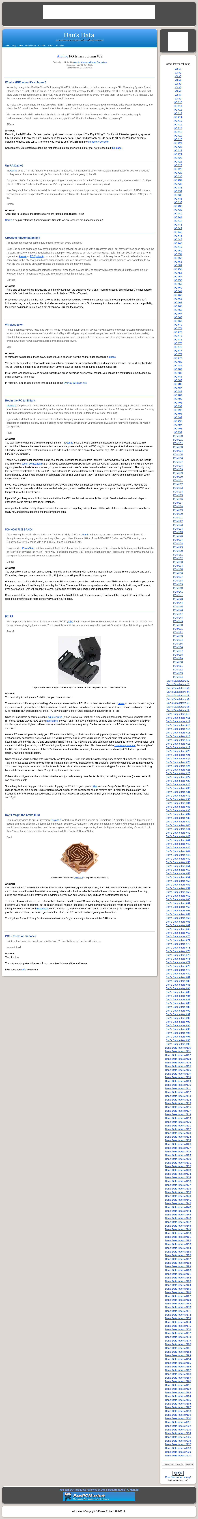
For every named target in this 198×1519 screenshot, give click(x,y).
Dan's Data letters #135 (178, 1177)
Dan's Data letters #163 (178, 1281)
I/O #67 (178, 313)
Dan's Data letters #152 (178, 1240)
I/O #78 (178, 354)
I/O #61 (178, 291)
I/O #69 (178, 321)
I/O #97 (178, 425)
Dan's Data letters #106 (178, 1070)
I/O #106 (178, 458)
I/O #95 (178, 417)
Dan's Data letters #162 (178, 1277)
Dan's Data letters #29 (178, 784)
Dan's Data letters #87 (178, 999)
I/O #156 (178, 647)
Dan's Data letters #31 (178, 792)
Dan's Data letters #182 (178, 1351)
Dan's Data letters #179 (178, 1340)
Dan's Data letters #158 (178, 1262)
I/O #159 (178, 658)
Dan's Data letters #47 (178, 851)
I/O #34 (178, 191)
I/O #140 (178, 588)
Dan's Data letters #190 (178, 1381)
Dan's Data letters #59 (178, 895)
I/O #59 (178, 284)
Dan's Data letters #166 (178, 1292)
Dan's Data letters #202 (178, 1426)
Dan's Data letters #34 (178, 803)
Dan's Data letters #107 (178, 1073)
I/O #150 (178, 625)
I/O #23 (178, 150)
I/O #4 (178, 80)
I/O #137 (178, 577)
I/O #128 (178, 543)
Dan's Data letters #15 (178, 732)
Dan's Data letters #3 (177, 688)
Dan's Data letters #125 (178, 1140)
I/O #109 (178, 469)
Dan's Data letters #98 (178, 1040)
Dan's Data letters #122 (178, 1129)
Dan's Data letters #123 (178, 1133)
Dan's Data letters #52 (178, 869)
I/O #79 (178, 358)
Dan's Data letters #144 (178, 1211)
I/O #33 (178, 187)
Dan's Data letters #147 (178, 1222)
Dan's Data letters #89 (178, 1007)
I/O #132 (178, 558)
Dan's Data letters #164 (178, 1285)
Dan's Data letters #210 (178, 1455)
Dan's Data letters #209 (178, 1452)
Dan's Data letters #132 (178, 1166)
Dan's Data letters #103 (178, 1059)
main (7, 45)
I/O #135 (178, 569)
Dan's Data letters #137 (178, 1185)
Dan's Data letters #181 (178, 1348)
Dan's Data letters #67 (178, 925)
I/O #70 (178, 324)
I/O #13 (178, 113)
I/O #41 (178, 217)
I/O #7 (178, 91)
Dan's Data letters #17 (178, 740)
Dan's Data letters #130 (178, 1159)
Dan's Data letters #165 (178, 1288)
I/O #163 (178, 673)
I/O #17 (178, 128)
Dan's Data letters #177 (178, 1333)
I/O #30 (178, 176)
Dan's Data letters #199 (178, 1414)
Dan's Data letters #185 (178, 1363)
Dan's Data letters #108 (178, 1077)
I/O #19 (178, 135)
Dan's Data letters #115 (178, 1103)
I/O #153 (178, 636)
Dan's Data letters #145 (178, 1214)
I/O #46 (178, 236)
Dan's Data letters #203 (178, 1429)
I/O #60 (178, 287)
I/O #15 (178, 121)
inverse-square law (124, 745)
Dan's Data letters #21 (178, 755)
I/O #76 (178, 347)
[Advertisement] (99, 12)
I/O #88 (178, 391)
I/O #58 (178, 280)
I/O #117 (178, 502)
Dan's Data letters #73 (178, 947)
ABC (70, 621)
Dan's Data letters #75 (178, 955)
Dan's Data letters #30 (178, 788)
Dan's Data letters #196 (178, 1403)
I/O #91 (178, 402)
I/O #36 (178, 198)
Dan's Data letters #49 (178, 858)
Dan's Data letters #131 (178, 1162)
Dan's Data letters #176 (178, 1329)
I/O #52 (178, 258)
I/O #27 (178, 165)
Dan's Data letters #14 (178, 729)
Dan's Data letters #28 (178, 781)
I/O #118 (178, 506)
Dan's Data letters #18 (178, 743)
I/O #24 (178, 154)
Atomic (62, 56)
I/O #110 (178, 476)
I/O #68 (178, 317)
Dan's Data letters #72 (178, 944)
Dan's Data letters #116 (178, 1107)
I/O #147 (178, 614)
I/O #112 (178, 484)
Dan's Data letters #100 (178, 1047)
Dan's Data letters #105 (178, 1066)
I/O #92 (178, 406)
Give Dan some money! (178, 1477)
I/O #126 (178, 536)
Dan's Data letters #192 (178, 1389)
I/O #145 (178, 606)
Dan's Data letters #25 (178, 769)
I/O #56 (178, 273)
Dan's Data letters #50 (178, 862)
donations (60, 45)
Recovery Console (98, 141)
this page (117, 148)
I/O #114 (178, 491)
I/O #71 (178, 328)
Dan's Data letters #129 (178, 1155)
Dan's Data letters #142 (178, 1203)
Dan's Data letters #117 (178, 1110)
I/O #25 (178, 158)
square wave (55, 717)
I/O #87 (178, 388)
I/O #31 (178, 180)
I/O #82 (178, 369)
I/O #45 (178, 232)
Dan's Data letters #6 (177, 699)
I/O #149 (178, 621)
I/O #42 (178, 221)
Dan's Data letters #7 (177, 703)
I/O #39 (178, 210)
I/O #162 (178, 669)
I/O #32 (178, 184)
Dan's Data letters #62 (178, 907)
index (20, 45)
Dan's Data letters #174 (178, 1322)
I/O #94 (178, 413)
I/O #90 (178, 399)
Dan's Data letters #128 (178, 1151)
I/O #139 (178, 584)
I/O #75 (178, 343)
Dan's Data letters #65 (178, 918)
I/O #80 (178, 362)
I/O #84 (178, 376)
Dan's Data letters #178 (178, 1337)
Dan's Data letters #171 (178, 1311)
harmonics (52, 720)
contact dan (30, 45)
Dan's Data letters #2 (177, 684)
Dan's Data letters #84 (178, 988)
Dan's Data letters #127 (178, 1148)
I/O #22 (178, 147)
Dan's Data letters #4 (177, 692)
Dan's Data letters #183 (178, 1355)
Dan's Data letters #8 (177, 706)
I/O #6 (178, 87)
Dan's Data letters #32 (178, 795)
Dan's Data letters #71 (178, 940)
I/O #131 (178, 554)
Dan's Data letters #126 (178, 1144)
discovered (42, 908)
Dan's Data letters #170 (178, 1307)
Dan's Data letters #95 (178, 1029)
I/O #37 (178, 202)
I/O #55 (178, 269)
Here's (8, 220)
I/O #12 (178, 109)
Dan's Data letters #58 (178, 892)
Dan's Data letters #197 (178, 1407)
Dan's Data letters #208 (178, 1448)
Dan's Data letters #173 (178, 1318)
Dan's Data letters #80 (178, 973)
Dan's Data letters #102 (178, 1055)
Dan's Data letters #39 (178, 821)
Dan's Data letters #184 (178, 1359)
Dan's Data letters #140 (178, 1196)
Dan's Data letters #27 (178, 777)
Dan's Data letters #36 (178, 810)
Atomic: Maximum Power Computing (90, 62)
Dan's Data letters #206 (178, 1440)
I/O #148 (178, 617)
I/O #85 (178, 380)
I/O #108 (178, 465)
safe (23, 969)
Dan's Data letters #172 (178, 1314)
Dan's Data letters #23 (178, 762)
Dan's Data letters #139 (178, 1192)
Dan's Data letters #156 (178, 1255)
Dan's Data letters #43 (178, 836)
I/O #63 (178, 299)
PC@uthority (37, 256)
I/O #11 (178, 106)
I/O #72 (178, 332)
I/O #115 (178, 495)
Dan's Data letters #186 (178, 1366)
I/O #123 (178, 525)
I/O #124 (178, 528)
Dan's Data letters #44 (178, 840)
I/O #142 (178, 595)
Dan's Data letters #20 (178, 751)
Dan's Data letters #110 (178, 1085)
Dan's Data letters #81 (178, 977)
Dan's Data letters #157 (178, 1259)
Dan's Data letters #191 (178, 1385)
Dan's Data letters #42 (178, 832)
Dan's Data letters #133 (178, 1170)
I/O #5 (178, 83)
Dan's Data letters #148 (178, 1225)
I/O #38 (178, 206)
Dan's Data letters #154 (178, 1248)
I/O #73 (178, 336)
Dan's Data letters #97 (178, 1036)
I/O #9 (178, 98)
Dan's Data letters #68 (178, 929)
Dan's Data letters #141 (178, 1199)
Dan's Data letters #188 (178, 1374)
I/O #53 (178, 261)
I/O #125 (178, 532)
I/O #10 (178, 102)
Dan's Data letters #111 (178, 1088)
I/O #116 (178, 499)
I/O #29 (178, 172)
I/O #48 (178, 243)
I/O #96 (178, 421)
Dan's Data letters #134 (178, 1174)
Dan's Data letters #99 (178, 1044)
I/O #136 (178, 573)
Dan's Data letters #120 (178, 1122)
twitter (50, 45)
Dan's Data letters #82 (178, 981)
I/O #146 (178, 610)
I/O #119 (178, 510)
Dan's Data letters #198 (178, 1411)
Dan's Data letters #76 (178, 958)
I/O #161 (178, 666)
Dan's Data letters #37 (178, 814)
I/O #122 (178, 521)
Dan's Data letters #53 (178, 873)
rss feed (41, 45)
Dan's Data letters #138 (178, 1188)
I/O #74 (178, 339)
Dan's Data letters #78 (178, 966)
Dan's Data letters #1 (177, 680)
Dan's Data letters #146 (178, 1218)
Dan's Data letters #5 (177, 695)
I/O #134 (178, 565)
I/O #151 (178, 628)
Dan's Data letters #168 (178, 1300)
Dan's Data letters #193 (178, 1392)
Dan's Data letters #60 (178, 899)
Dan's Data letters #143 (178, 1207)
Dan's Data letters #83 (178, 984)
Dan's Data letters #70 (178, 936)
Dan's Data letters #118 (178, 1114)
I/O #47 (178, 239)
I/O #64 (178, 302)
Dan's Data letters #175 (178, 1326)
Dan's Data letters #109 (178, 1081)
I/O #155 (178, 643)
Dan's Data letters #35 (178, 806)
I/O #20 (178, 139)
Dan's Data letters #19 (178, 747)
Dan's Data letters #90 (178, 1010)
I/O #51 (178, 254)
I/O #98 (178, 428)
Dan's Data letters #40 (178, 825)
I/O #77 (178, 350)
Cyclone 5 (55, 820)
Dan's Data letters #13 (178, 725)
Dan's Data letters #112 (178, 1092)
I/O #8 (178, 95)
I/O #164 (178, 677)
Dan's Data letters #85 (178, 992)
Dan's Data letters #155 (178, 1251)
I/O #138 (178, 580)
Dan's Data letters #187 (178, 1370)
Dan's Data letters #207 (178, 1444)
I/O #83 (178, 373)
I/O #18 (178, 132)
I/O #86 (178, 384)
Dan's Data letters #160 (178, 1270)
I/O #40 (178, 213)
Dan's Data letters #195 (178, 1400)
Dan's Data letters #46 (178, 847)
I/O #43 (178, 224)
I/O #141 (178, 591)
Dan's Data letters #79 (178, 970)
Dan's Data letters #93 (178, 1021)
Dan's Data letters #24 (178, 766)
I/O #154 (178, 640)
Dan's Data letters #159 (178, 1266)
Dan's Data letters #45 (178, 844)
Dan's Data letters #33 (178, 799)
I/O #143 (178, 599)
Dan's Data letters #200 (178, 1418)
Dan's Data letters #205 (178, 1437)
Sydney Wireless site (75, 383)
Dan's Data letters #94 (178, 1025)
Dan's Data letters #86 (178, 996)
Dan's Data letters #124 (178, 1136)
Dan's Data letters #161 (178, 1274)
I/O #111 (178, 480)
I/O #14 (178, 117)
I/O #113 (178, 488)
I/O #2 (178, 72)
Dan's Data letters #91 (178, 1014)
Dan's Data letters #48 (178, 855)
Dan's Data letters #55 (178, 881)
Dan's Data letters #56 (178, 884)
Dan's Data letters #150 (178, 1233)
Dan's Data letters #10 (178, 714)
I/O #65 (178, 306)
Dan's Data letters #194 (178, 1396)
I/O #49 (178, 247)
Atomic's (11, 405)
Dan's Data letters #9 (177, 710)
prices (112, 357)
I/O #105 (178, 454)
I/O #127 (178, 540)
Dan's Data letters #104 (178, 1062)
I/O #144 (178, 603)
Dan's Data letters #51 (178, 866)
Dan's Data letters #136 (178, 1181)
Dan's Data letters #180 (178, 1344)
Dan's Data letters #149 (178, 1229)
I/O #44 (178, 228)
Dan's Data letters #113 (178, 1096)
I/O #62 (178, 295)
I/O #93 (178, 410)
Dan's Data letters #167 (178, 1296)
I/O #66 (178, 310)
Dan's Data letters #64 (178, 914)
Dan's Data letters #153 (178, 1244)
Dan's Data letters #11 (178, 717)
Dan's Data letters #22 (178, 758)
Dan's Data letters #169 (178, 1303)
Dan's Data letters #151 (178, 1237)
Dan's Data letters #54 (178, 877)
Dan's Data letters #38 (178, 818)
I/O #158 (178, 654)
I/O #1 (178, 69)
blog (14, 45)
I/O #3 (178, 76)
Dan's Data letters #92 (178, 1018)
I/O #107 (178, 462)
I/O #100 (178, 436)
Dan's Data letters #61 (178, 903)
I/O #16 (178, 124)
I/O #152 (178, 632)
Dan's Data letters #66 (178, 921)
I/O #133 (178, 562)
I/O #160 (178, 662)
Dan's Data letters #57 (178, 888)
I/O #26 (178, 161)
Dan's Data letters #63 (178, 910)
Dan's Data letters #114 (178, 1099)
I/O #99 (178, 432)
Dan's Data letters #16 (178, 736)
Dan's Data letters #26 (178, 773)
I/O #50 (178, 250)
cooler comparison (32, 463)
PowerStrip (28, 548)
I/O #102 (178, 443)
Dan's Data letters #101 (178, 1051)
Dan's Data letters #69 (178, 933)
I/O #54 (178, 265)
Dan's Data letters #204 (178, 1433)
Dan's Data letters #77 (178, 962)
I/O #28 (178, 169)
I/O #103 (178, 447)
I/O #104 (178, 451)
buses (121, 703)
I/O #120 (178, 514)
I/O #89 (178, 395)
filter (95, 786)
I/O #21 (178, 143)
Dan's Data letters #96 (178, 1033)
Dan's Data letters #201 (178, 1422)
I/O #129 (178, 547)
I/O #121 (178, 517)
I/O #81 (178, 365)
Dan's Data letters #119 (178, 1118)
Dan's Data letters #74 (178, 951)
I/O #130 (178, 551)
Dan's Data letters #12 (178, 721)
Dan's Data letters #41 (178, 829)
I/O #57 (178, 276)
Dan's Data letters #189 (178, 1377)
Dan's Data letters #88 (178, 1003)
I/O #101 (178, 439)
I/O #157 (178, 651)
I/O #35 (178, 195)
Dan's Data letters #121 (178, 1125)
